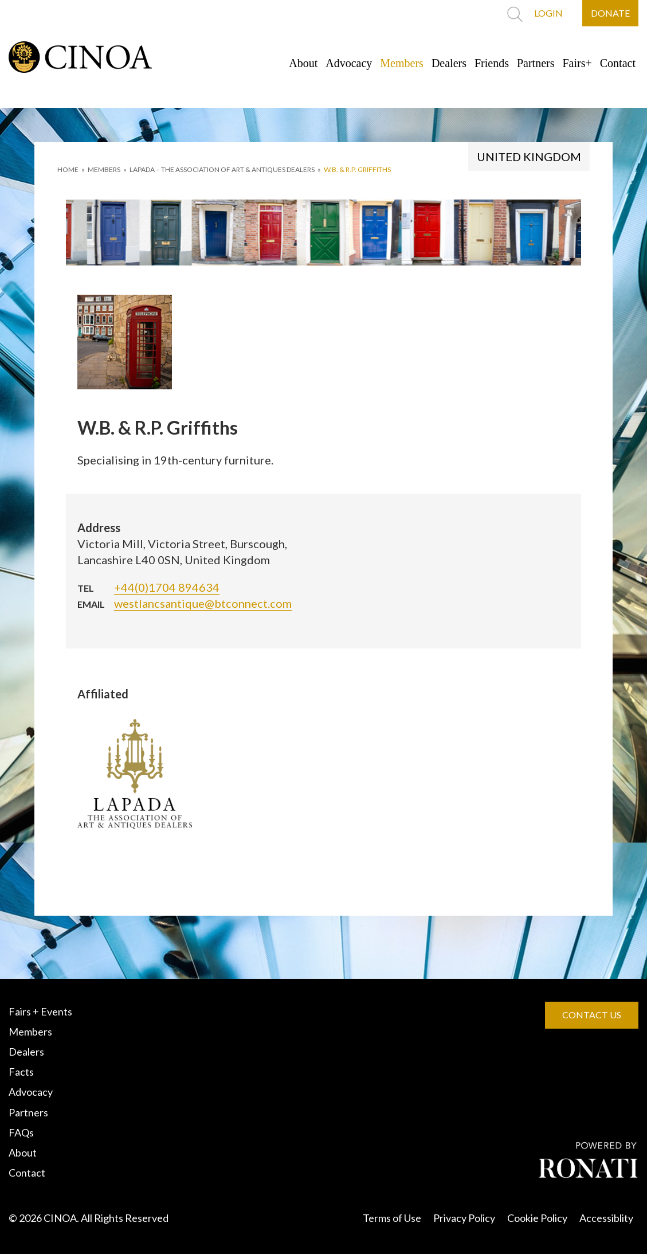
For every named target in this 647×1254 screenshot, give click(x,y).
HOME (68, 169)
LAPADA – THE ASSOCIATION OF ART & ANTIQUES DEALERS (222, 169)
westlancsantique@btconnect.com (203, 603)
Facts (21, 1071)
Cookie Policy (537, 1218)
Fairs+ (577, 63)
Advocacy (349, 63)
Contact (618, 63)
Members (402, 63)
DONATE (610, 12)
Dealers (449, 63)
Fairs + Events (40, 1011)
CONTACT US (591, 1014)
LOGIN (548, 12)
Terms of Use (392, 1218)
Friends (492, 63)
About (303, 63)
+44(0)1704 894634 (166, 587)
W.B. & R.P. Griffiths (357, 169)
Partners (536, 63)
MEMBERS (104, 169)
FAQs (21, 1132)
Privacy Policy (464, 1218)
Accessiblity (606, 1218)
